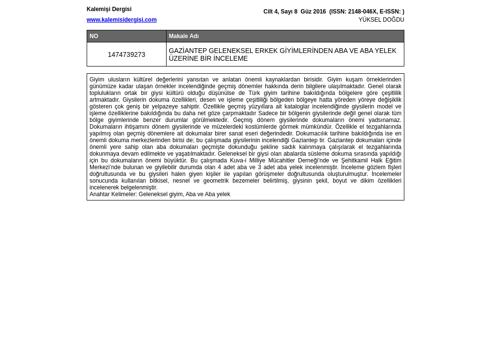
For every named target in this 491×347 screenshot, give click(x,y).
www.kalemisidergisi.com (122, 19)
